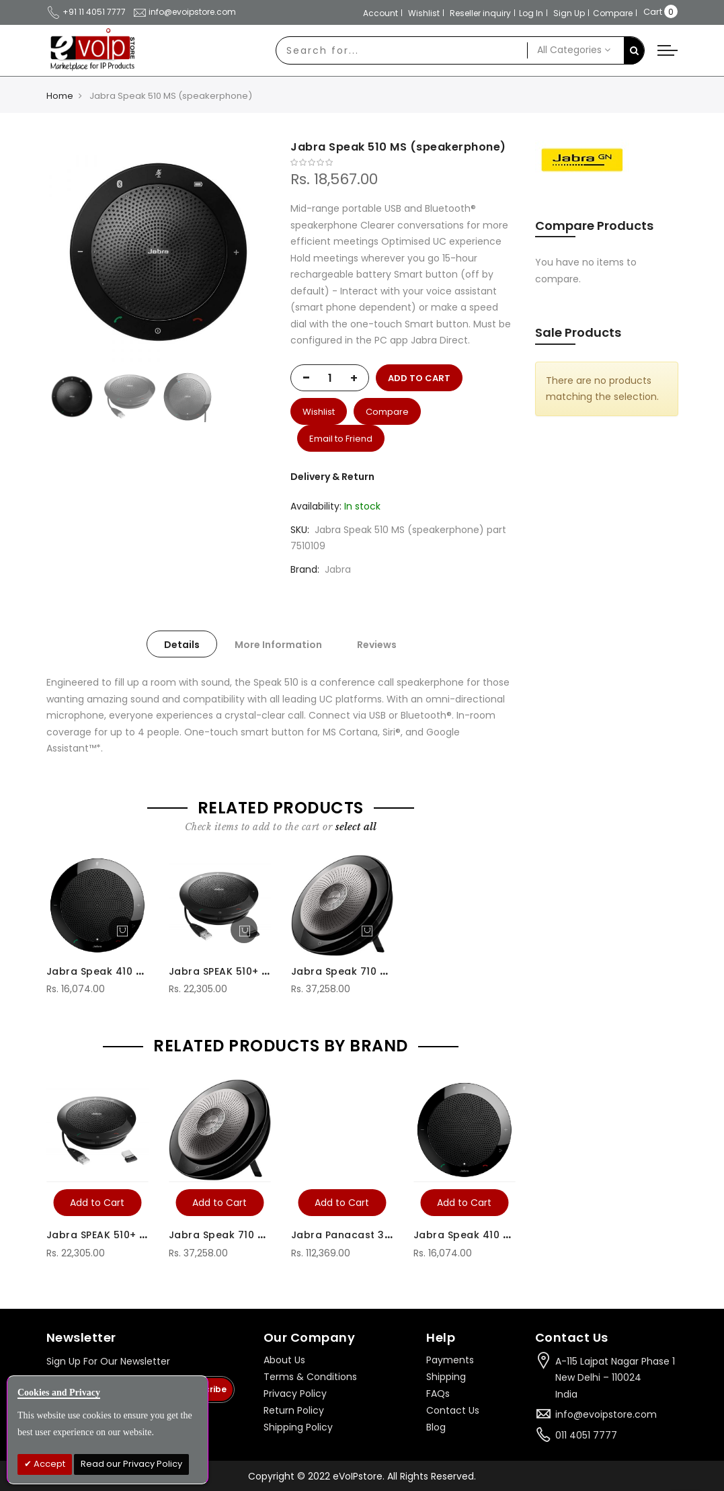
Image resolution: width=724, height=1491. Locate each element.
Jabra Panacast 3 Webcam (362, 1235)
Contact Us (452, 1410)
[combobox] (401, 50)
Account (380, 13)
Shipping (446, 1376)
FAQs (438, 1393)
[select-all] (355, 826)
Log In (531, 13)
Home (59, 95)
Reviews (377, 644)
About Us (284, 1360)
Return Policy (294, 1410)
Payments (450, 1360)
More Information (278, 644)
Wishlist (424, 13)
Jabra (338, 569)
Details (182, 644)
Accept (48, 1463)
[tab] (182, 644)
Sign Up (569, 13)
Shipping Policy (298, 1427)
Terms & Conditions (310, 1376)
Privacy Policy (295, 1393)
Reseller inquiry (480, 13)
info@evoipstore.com (184, 11)
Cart (652, 11)
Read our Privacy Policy (131, 1463)
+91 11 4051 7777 (86, 11)
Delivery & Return (332, 476)
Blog (436, 1427)
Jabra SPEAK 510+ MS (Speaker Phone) (268, 971)
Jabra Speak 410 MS (98, 971)
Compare (613, 13)
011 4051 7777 (586, 1435)
